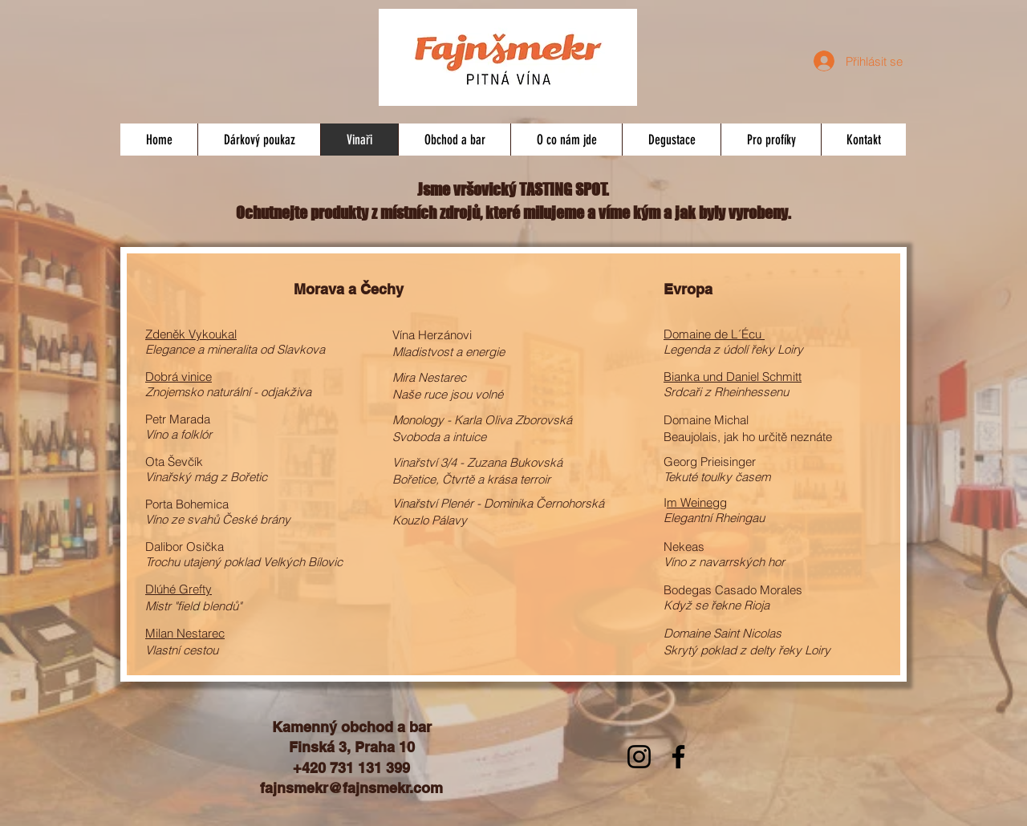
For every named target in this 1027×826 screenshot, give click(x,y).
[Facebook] (678, 756)
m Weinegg (697, 502)
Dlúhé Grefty (178, 589)
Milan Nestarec (185, 633)
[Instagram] (639, 756)
